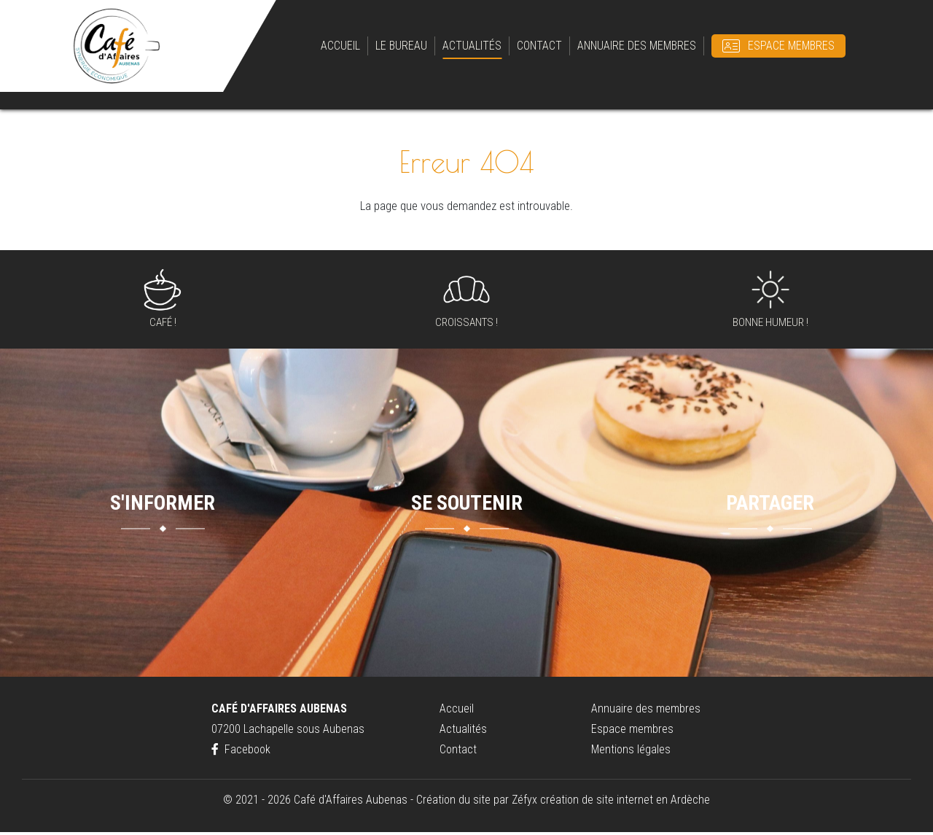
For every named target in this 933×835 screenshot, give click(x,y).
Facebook (240, 752)
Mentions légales (631, 752)
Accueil (340, 47)
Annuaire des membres (636, 47)
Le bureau (401, 47)
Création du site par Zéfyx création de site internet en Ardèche (563, 802)
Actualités (471, 47)
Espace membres (791, 47)
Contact (539, 47)
